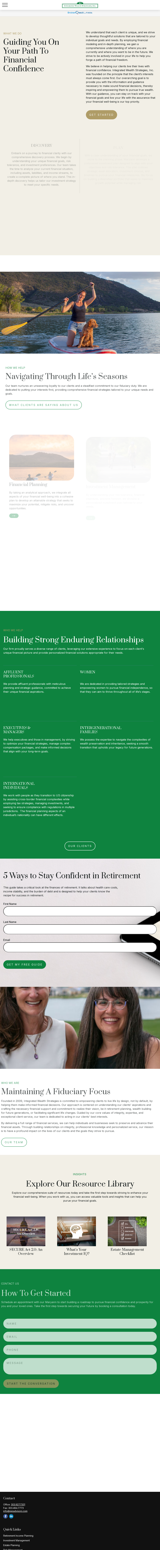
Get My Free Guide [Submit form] (25, 964)
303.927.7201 (18, 1504)
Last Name (9, 922)
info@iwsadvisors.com (15, 1511)
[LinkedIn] (11, 1516)
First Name (10, 904)
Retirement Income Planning (18, 1535)
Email (6, 940)
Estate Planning (11, 1545)
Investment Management (16, 1540)
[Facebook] (5, 1516)
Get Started (101, 114)
